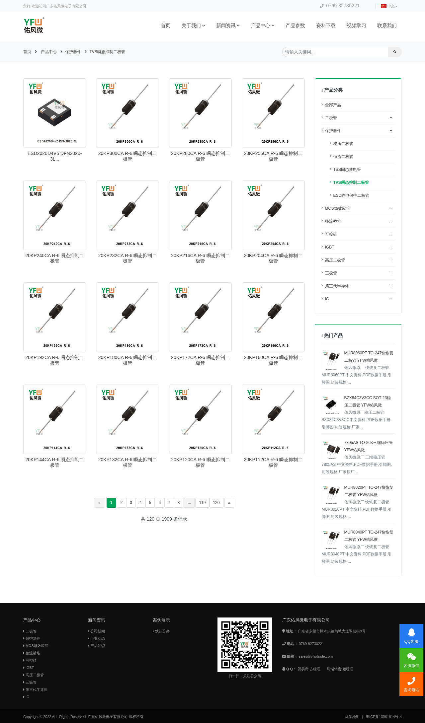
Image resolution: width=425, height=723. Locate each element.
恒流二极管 (343, 156)
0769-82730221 (340, 5)
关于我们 (193, 25)
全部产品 (333, 105)
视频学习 (356, 25)
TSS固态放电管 (347, 169)
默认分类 (161, 631)
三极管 (358, 273)
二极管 (358, 117)
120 (216, 502)
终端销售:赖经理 (340, 669)
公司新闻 (96, 631)
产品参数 (295, 25)
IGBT (358, 247)
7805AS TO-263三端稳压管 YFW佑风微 (357, 457)
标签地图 (352, 717)
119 (202, 502)
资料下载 (325, 25)
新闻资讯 (228, 25)
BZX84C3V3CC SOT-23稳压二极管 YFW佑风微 (357, 412)
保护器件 (73, 51)
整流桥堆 (358, 221)
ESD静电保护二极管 (351, 195)
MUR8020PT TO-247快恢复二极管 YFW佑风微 (358, 502)
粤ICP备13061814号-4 (384, 717)
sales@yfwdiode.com (316, 656)
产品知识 (96, 646)
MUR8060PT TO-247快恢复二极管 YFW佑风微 (358, 368)
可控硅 (358, 234)
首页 (165, 25)
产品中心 (263, 25)
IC (358, 299)
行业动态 (96, 638)
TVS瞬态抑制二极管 (107, 51)
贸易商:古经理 (309, 669)
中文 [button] (389, 6)
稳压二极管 (343, 143)
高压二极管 (358, 260)
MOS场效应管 (358, 208)
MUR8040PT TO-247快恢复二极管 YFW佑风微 (358, 547)
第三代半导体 (358, 286)
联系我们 (386, 25)
